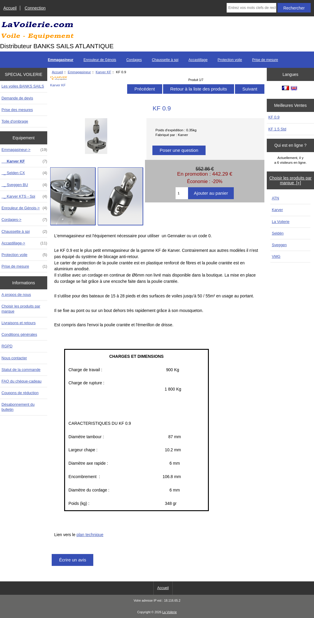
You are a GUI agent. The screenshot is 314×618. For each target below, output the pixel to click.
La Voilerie (281, 221)
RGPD (6, 346)
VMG (276, 256)
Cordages (134, 60)
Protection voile (230, 60)
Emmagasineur (79, 72)
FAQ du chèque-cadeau (21, 381)
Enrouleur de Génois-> (24, 208)
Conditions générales (19, 334)
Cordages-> (24, 219)
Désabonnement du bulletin (17, 406)
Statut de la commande (20, 369)
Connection (35, 8)
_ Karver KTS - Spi (24, 196)
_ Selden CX (24, 173)
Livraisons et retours (18, 323)
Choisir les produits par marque (20, 308)
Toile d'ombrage (14, 121)
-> (24, 149)
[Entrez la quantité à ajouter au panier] (182, 193)
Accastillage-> (24, 243)
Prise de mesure (265, 60)
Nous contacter (14, 358)
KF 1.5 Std (277, 129)
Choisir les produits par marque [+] (290, 180)
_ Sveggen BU (24, 184)
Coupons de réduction (20, 393)
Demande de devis (17, 98)
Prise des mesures (17, 109)
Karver (277, 209)
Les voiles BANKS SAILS (22, 86)
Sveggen (279, 245)
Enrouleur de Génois (99, 60)
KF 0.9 (274, 117)
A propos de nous (16, 294)
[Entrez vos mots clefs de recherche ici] (251, 8)
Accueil (10, 8)
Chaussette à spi (165, 60)
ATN (275, 198)
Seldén (278, 233)
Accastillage (198, 60)
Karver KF (103, 72)
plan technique (90, 534)
